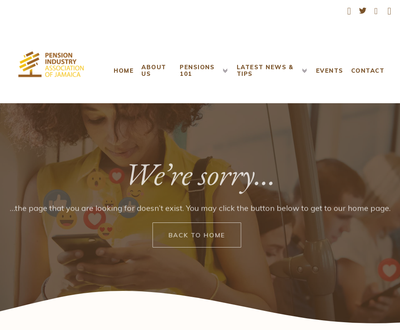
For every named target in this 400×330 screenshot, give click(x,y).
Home (124, 70)
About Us (153, 70)
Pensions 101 (204, 70)
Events (329, 70)
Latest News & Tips (272, 70)
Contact (368, 70)
